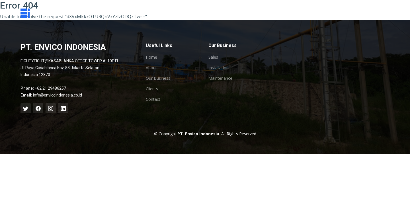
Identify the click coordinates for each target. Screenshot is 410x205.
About (151, 68)
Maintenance (220, 78)
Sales (213, 57)
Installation (218, 68)
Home (151, 57)
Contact (153, 99)
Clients (152, 89)
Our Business (158, 78)
